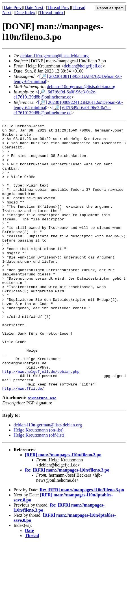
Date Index (25, 12)
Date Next (34, 7)
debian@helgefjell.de (83, 65)
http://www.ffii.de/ (23, 441)
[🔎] (43, 76)
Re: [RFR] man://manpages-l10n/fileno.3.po (67, 523)
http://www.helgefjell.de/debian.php (40, 421)
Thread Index (51, 12)
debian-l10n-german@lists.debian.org (54, 55)
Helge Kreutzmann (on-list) (39, 483)
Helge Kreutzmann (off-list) (39, 488)
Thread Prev (58, 7)
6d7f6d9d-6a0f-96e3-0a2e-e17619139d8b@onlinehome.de (55, 94)
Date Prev (13, 7)
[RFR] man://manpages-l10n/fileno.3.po (63, 508)
